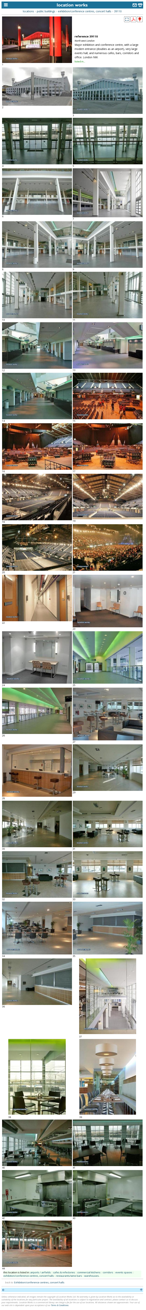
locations (28, 11)
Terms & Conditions (60, 1305)
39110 (118, 11)
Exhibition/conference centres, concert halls (39, 1282)
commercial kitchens (88, 1272)
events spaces (123, 1272)
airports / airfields (40, 1272)
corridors (108, 1272)
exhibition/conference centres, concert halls (84, 11)
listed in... (80, 61)
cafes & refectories (64, 1272)
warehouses (91, 1275)
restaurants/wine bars (69, 1275)
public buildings (46, 11)
